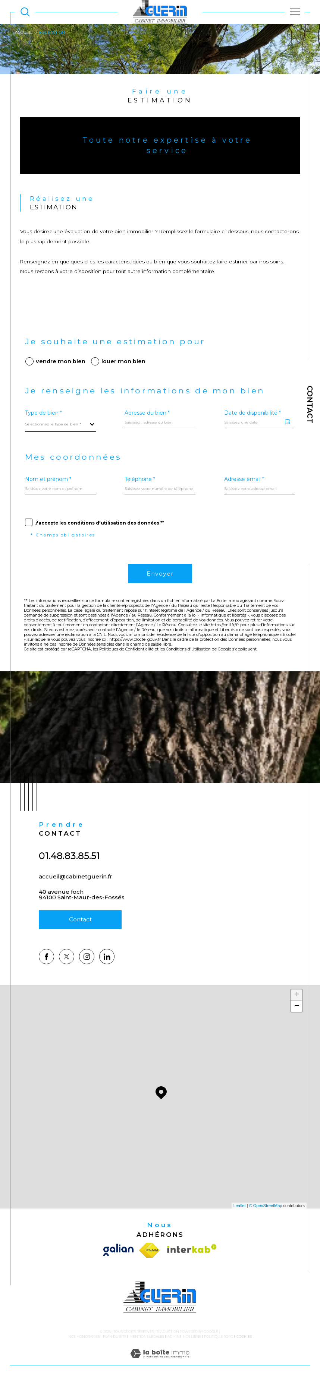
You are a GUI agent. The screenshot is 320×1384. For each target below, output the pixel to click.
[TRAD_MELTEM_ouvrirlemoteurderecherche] (25, 12)
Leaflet (239, 1205)
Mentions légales (146, 1336)
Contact (309, 405)
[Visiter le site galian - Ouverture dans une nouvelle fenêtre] (119, 1250)
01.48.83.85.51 (69, 865)
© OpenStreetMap (265, 1205)
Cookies (244, 1337)
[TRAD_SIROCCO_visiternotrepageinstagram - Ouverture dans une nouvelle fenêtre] (86, 977)
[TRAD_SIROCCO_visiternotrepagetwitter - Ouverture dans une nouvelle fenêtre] (66, 977)
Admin (173, 1336)
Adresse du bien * (147, 412)
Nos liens (192, 1336)
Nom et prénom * (48, 479)
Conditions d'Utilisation (188, 649)
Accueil (23, 32)
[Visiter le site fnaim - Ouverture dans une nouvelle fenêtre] (149, 1250)
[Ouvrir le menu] (295, 12)
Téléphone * (140, 479)
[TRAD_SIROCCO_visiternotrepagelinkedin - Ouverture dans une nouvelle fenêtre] (107, 977)
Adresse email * (244, 479)
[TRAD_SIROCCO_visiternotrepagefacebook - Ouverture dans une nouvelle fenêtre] (46, 977)
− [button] (296, 1006)
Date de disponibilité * (252, 412)
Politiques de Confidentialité (126, 649)
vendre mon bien (60, 361)
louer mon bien (123, 361)
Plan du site (114, 1336)
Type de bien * (43, 412)
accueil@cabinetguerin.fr (75, 886)
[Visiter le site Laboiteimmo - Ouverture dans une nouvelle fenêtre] (160, 1362)
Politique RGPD (218, 1336)
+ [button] (296, 995)
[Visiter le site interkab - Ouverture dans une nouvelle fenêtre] (190, 1250)
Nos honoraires (84, 1336)
